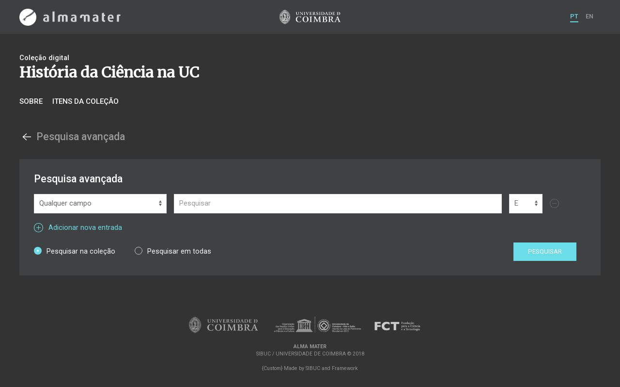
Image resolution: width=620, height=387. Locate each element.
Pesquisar (545, 251)
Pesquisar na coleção (74, 251)
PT (574, 16)
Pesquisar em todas (173, 251)
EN (589, 16)
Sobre (31, 101)
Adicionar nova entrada (78, 228)
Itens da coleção (85, 101)
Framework (345, 368)
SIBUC (313, 368)
